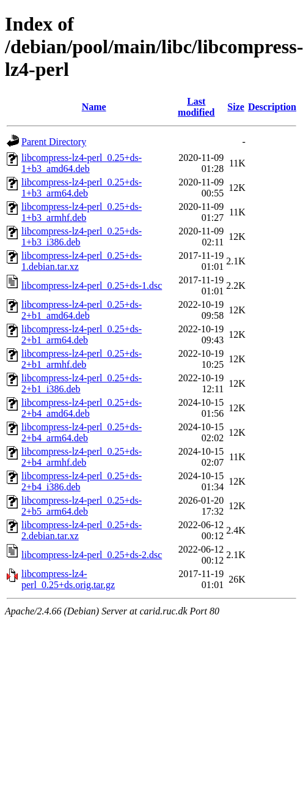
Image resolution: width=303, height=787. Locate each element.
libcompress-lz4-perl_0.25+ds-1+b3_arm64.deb (81, 187)
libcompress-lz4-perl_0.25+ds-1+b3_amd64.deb (81, 163)
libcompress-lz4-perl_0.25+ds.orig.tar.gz (68, 579)
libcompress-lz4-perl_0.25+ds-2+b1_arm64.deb (81, 334)
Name (94, 107)
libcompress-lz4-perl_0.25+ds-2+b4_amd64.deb (81, 408)
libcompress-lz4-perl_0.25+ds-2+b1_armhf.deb (81, 359)
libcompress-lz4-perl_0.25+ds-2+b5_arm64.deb (81, 506)
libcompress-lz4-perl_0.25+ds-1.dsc (91, 285)
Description (272, 107)
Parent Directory (53, 141)
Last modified (196, 106)
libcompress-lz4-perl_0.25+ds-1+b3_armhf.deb (81, 212)
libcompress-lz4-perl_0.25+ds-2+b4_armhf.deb (81, 457)
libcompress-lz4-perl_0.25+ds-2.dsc (91, 555)
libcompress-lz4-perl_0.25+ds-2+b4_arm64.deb (81, 432)
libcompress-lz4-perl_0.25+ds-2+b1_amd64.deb (81, 310)
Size (235, 107)
